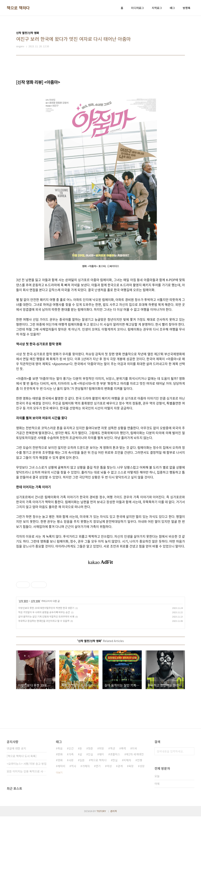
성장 (142, 837)
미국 (134, 819)
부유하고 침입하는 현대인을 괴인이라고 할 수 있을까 (43, 691)
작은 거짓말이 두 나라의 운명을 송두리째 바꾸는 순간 (44, 682)
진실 (90, 825)
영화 (60, 831)
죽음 (60, 819)
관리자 (113, 881)
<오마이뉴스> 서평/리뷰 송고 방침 (27, 834)
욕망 (131, 837)
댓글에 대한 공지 (16, 819)
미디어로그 (137, 8)
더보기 (59, 843)
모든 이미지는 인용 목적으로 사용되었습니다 (27, 842)
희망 (101, 819)
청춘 (90, 819)
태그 (172, 8)
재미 (101, 825)
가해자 (86, 837)
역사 (73, 837)
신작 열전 (23, 671)
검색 (190, 822)
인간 (71, 819)
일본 (82, 831)
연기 (98, 837)
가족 (71, 825)
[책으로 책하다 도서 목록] (22, 827)
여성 (109, 837)
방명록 (186, 8)
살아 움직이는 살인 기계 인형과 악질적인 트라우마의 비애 (46, 687)
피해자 (127, 831)
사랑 (71, 831)
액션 (112, 819)
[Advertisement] (100, 608)
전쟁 (139, 831)
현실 (115, 831)
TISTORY (101, 881)
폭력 (123, 819)
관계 (120, 837)
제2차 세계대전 (135, 825)
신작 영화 (35, 671)
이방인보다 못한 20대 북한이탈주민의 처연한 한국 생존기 (46, 678)
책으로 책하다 (18, 8)
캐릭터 (61, 837)
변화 (60, 825)
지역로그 (157, 8)
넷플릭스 (115, 825)
